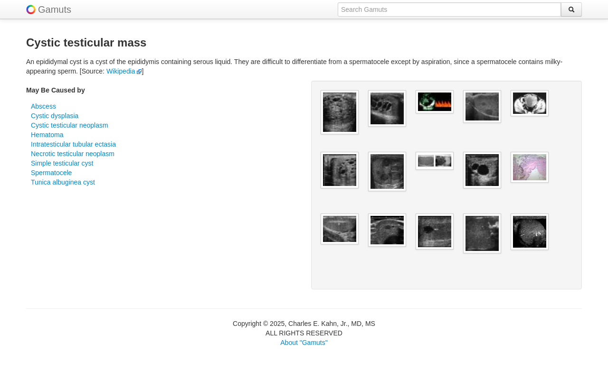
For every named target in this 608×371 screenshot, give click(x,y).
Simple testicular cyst (62, 163)
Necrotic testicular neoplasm (72, 154)
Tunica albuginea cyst (63, 182)
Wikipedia (124, 71)
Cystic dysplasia (54, 116)
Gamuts (54, 9)
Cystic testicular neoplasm (69, 125)
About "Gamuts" (303, 342)
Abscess (43, 106)
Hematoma (47, 135)
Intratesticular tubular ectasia (73, 144)
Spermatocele (51, 172)
